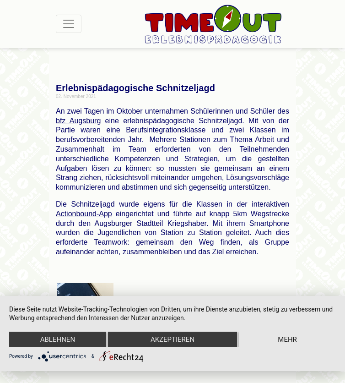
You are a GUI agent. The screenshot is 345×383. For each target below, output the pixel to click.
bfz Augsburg (78, 121)
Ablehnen (57, 339)
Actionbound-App (84, 214)
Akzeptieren (172, 339)
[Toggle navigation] (68, 24)
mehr (287, 339)
